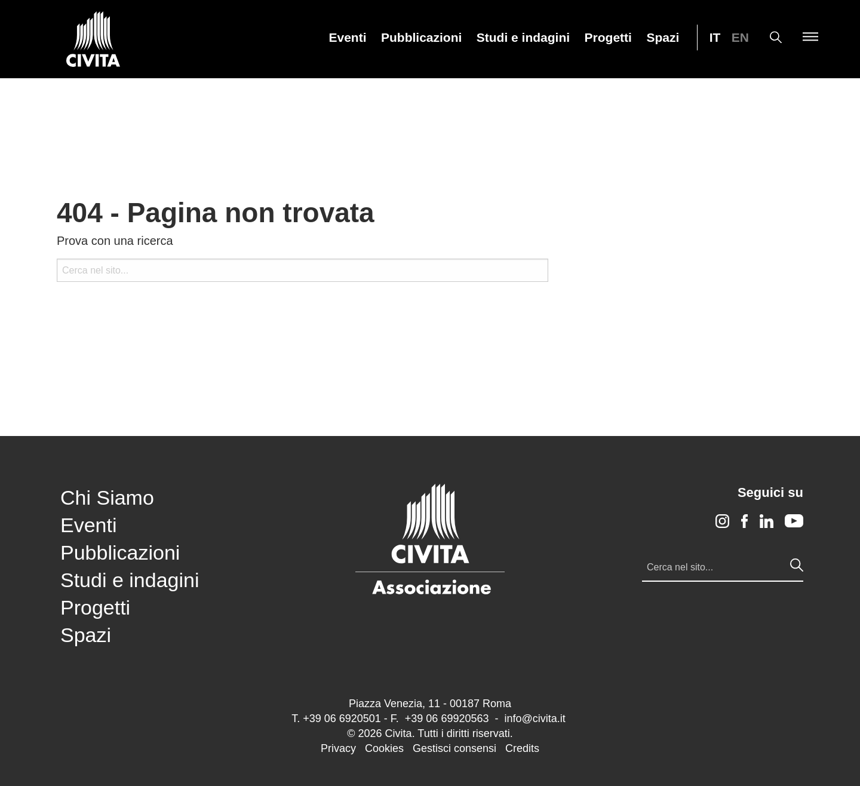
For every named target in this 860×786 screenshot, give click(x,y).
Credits (522, 748)
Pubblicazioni (421, 38)
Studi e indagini (523, 38)
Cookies (384, 748)
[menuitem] (348, 37)
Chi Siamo (107, 497)
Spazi (662, 38)
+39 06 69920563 (447, 718)
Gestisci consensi (454, 748)
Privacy (338, 748)
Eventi (348, 38)
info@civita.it (534, 718)
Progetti (608, 38)
